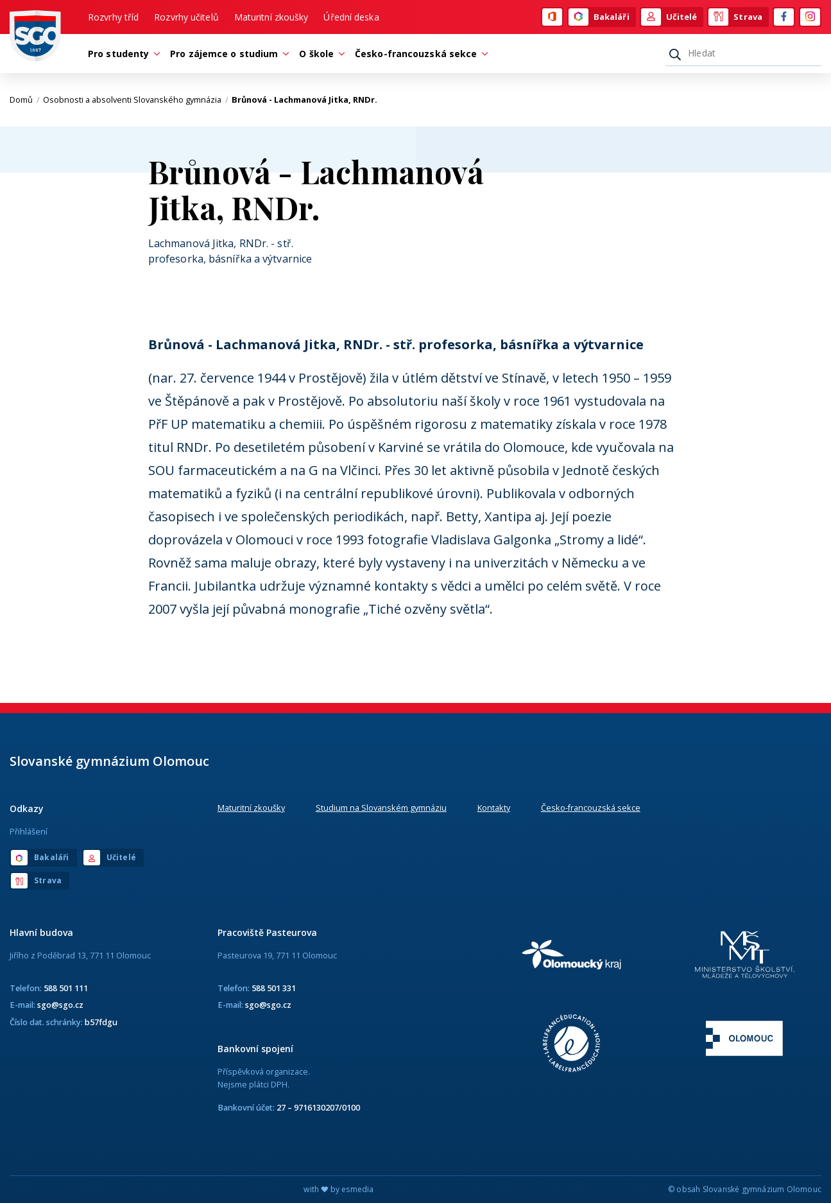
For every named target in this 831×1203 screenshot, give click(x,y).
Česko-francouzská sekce (590, 807)
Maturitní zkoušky (271, 17)
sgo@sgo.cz (60, 1004)
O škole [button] (319, 54)
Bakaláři (599, 17)
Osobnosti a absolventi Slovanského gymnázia (135, 99)
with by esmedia (338, 1189)
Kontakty (493, 807)
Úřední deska (351, 17)
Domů (25, 99)
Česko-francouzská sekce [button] (419, 54)
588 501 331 (274, 988)
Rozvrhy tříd (113, 17)
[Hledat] (743, 53)
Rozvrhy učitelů (186, 17)
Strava (735, 17)
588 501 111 (66, 988)
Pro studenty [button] (121, 54)
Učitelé (669, 17)
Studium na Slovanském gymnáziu (381, 807)
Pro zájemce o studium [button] (227, 54)
